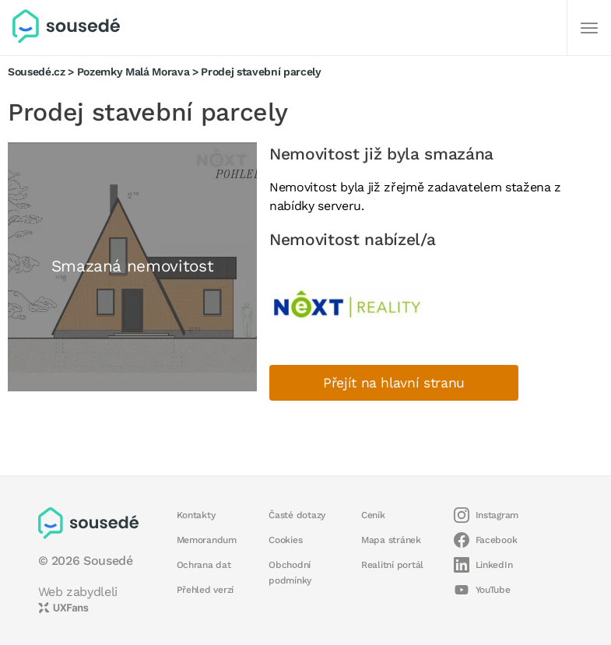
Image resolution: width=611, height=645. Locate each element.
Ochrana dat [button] (204, 564)
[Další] (589, 28)
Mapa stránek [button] (391, 540)
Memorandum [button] (207, 540)
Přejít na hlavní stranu (394, 383)
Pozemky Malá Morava (133, 71)
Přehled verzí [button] (205, 589)
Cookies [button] (285, 540)
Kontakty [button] (196, 515)
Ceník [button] (373, 515)
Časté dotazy (297, 515)
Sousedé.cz (36, 71)
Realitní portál (392, 564)
